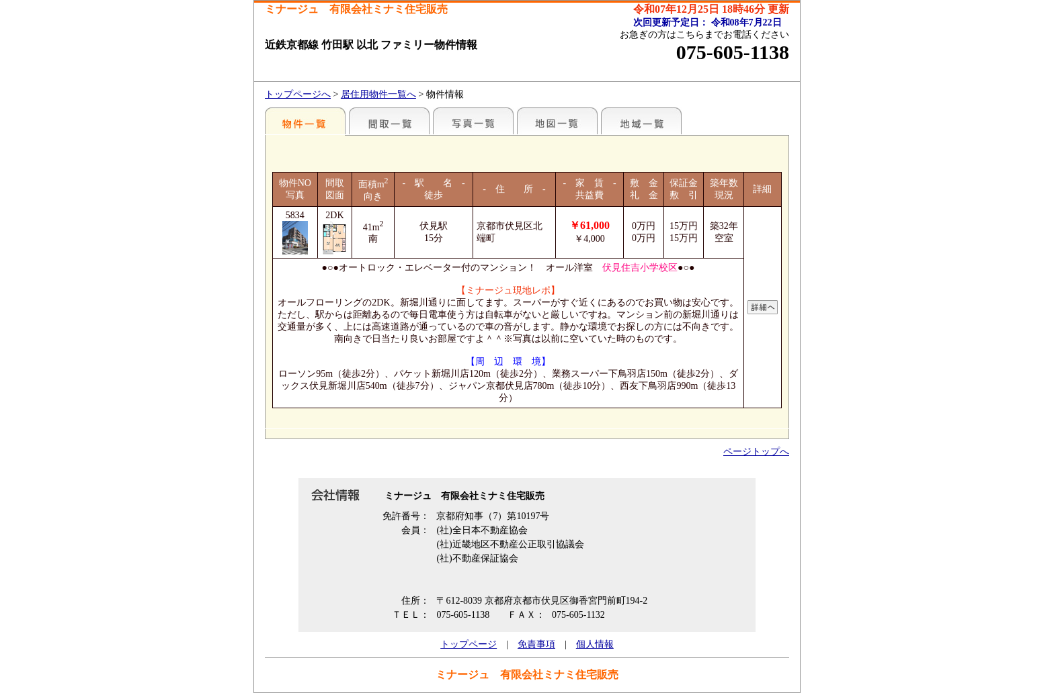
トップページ (468, 644)
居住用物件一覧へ (378, 94)
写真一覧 (473, 120)
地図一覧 (557, 120)
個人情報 (595, 644)
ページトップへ (756, 452)
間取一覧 (389, 120)
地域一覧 (641, 120)
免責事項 (536, 644)
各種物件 (305, 120)
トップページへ (298, 94)
